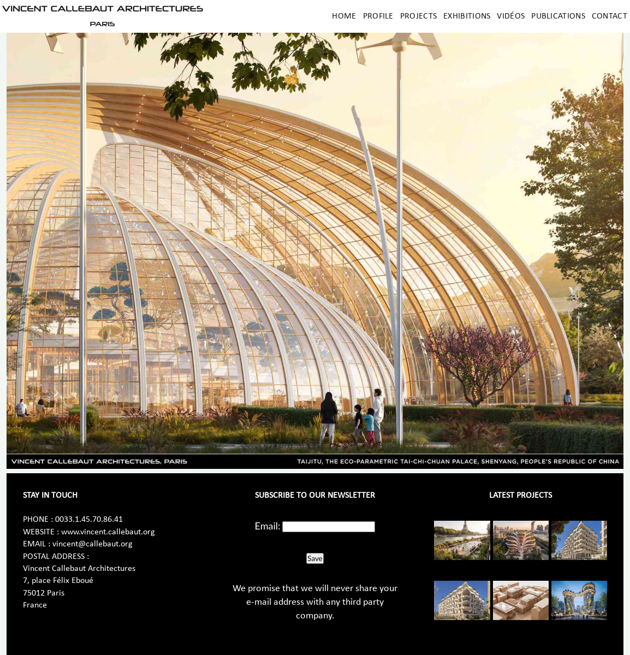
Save (314, 558)
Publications (558, 16)
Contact (609, 16)
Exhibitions (466, 16)
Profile (378, 16)
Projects (418, 16)
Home (344, 16)
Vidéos (511, 16)
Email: (268, 526)
